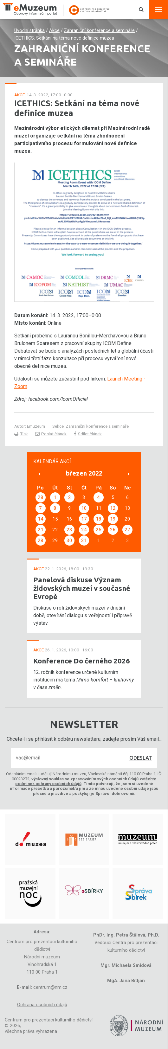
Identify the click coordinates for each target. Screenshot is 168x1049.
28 (40, 497)
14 (40, 519)
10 (84, 508)
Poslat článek (51, 433)
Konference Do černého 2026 (81, 661)
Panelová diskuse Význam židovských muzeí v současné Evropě (81, 588)
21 (40, 530)
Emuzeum (36, 426)
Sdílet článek (88, 433)
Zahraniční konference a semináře (99, 30)
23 (69, 530)
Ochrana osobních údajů (42, 1004)
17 (84, 519)
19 (113, 519)
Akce (54, 30)
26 (113, 530)
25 (98, 530)
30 (69, 540)
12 (113, 508)
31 (84, 540)
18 (98, 519)
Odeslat (140, 758)
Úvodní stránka (29, 30)
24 (84, 530)
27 (127, 530)
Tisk (21, 433)
